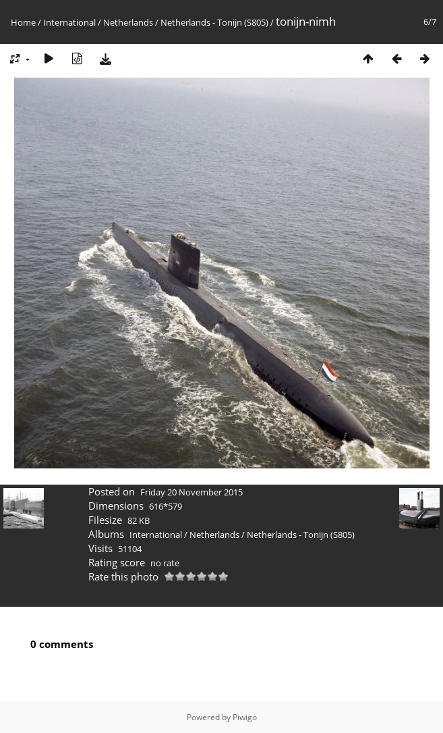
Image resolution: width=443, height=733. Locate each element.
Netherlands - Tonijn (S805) (214, 22)
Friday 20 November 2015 (191, 492)
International (69, 22)
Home (23, 22)
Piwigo (245, 717)
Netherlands (128, 22)
